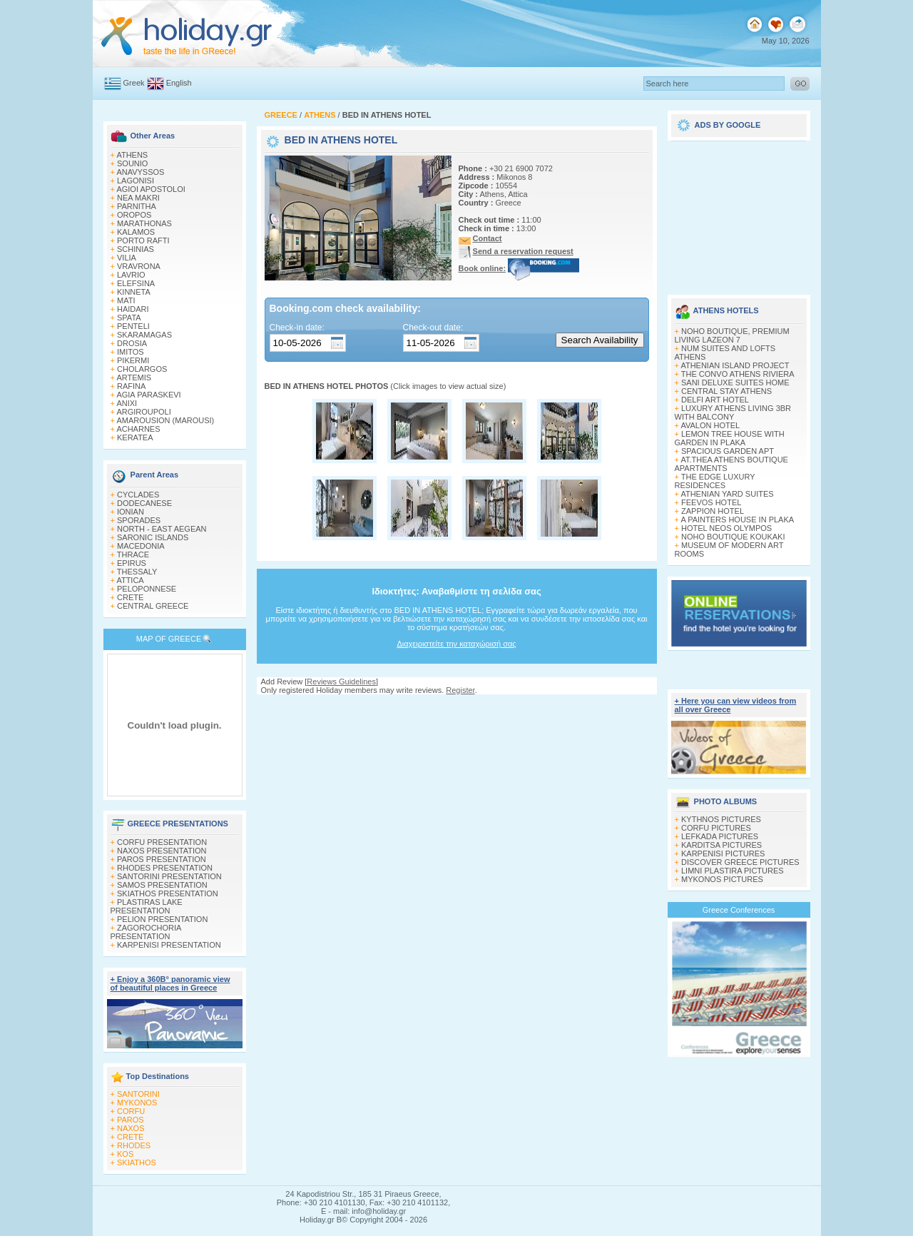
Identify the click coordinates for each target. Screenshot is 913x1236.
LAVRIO (131, 274)
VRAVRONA (138, 266)
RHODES (134, 1145)
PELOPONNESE (146, 588)
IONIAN (130, 511)
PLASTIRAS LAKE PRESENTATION (147, 906)
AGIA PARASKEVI (148, 394)
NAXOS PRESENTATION (162, 850)
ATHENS (132, 155)
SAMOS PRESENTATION (162, 885)
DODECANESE (144, 503)
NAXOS (131, 1128)
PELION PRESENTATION (162, 919)
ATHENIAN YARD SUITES (726, 494)
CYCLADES (138, 494)
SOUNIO (132, 163)
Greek (134, 82)
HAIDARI (133, 309)
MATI (126, 300)
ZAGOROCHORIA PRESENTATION (146, 932)
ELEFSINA (136, 283)
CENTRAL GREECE (152, 606)
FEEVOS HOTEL (711, 502)
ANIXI (126, 403)
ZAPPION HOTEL (712, 511)
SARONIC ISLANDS (152, 537)
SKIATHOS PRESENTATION (167, 893)
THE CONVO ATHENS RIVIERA (738, 374)
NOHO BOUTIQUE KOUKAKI (733, 536)
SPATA (129, 317)
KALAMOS (136, 232)
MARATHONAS (144, 223)
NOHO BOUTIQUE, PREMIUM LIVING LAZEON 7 (732, 335)
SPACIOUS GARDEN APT (727, 451)
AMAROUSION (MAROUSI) (165, 420)
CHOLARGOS (142, 369)
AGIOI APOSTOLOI (150, 189)
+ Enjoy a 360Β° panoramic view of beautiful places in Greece (170, 983)
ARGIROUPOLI (143, 411)
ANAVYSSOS (140, 172)
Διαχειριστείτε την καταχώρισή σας (456, 643)
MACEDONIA (141, 546)
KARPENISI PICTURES (723, 853)
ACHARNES (138, 429)
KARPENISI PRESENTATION (169, 945)
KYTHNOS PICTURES (721, 819)
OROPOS (134, 215)
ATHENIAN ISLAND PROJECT (734, 365)
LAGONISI (135, 180)
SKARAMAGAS (144, 334)
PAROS (130, 1119)
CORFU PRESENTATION (162, 842)
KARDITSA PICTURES (721, 845)
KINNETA (134, 292)
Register (460, 690)
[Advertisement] (739, 212)
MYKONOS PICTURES (722, 879)
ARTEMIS (133, 377)
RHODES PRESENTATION (165, 867)
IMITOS (130, 352)
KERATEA (135, 437)
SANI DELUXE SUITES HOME (735, 382)
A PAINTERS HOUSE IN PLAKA (737, 519)
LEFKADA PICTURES (719, 836)
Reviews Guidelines (341, 681)
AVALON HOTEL (710, 425)
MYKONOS (137, 1102)
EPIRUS (131, 563)
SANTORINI (138, 1094)
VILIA (126, 257)
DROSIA (132, 343)
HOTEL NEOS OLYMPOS (726, 528)
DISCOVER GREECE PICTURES (740, 862)
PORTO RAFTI (143, 240)
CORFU (131, 1111)
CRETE (130, 597)
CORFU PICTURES (716, 828)
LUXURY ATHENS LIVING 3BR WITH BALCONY (733, 412)
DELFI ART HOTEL (715, 399)
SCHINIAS (135, 249)
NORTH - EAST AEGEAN (162, 529)
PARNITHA (136, 206)
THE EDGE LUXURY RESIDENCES (715, 481)
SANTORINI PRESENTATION (169, 876)
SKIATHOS (136, 1162)
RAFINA (131, 386)
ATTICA (129, 580)
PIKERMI (133, 360)
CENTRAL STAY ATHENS (726, 391)
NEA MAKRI (138, 197)
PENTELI (133, 326)
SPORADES (138, 520)
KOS (125, 1154)
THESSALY (137, 571)
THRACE (133, 554)
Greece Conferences (739, 910)
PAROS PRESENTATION (161, 859)
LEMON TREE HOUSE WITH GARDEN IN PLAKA (730, 438)
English (179, 82)
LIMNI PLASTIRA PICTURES (732, 870)
